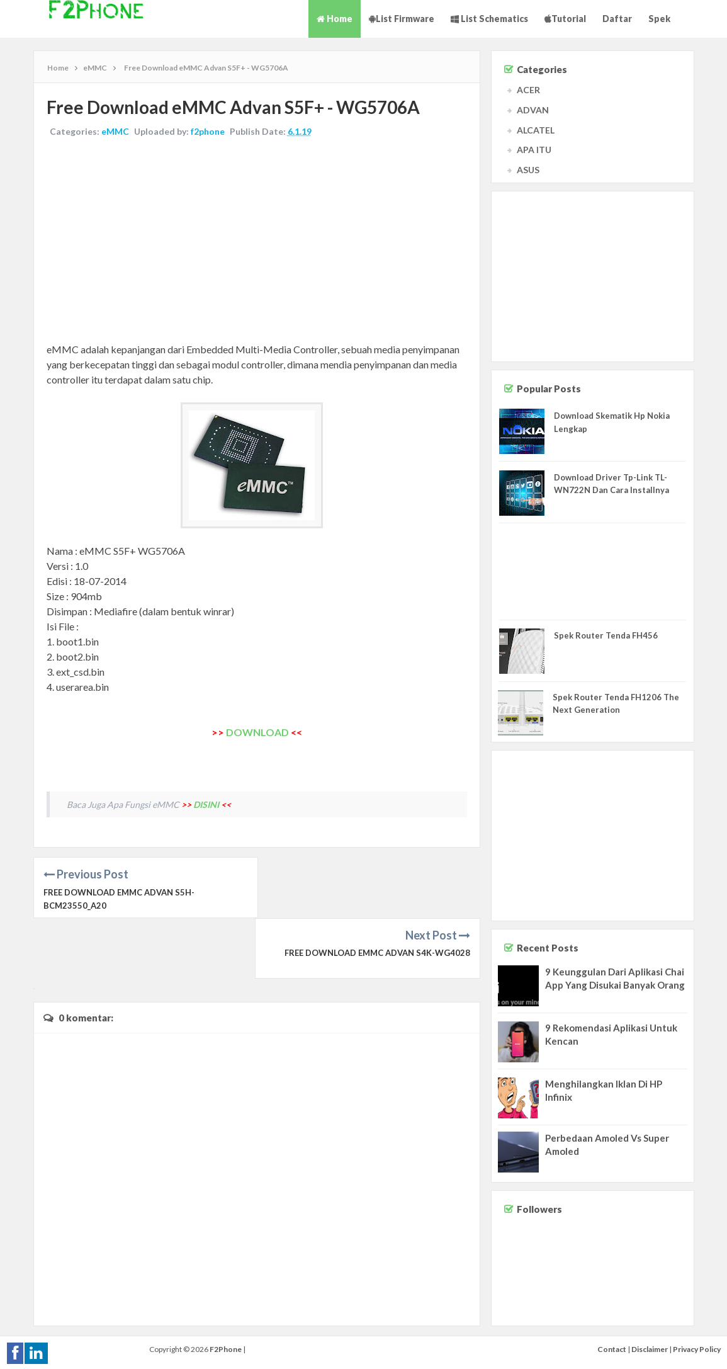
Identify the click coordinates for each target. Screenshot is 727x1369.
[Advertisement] (257, 241)
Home (334, 18)
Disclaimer (649, 1347)
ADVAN (533, 110)
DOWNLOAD (257, 732)
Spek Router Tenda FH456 (606, 635)
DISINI (206, 804)
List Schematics (489, 18)
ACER (528, 89)
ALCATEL (536, 130)
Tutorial (565, 18)
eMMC (115, 131)
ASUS (528, 169)
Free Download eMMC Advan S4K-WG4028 (377, 892)
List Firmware (401, 18)
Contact (611, 1347)
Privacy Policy (697, 1347)
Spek (659, 18)
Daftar (617, 18)
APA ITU (534, 149)
